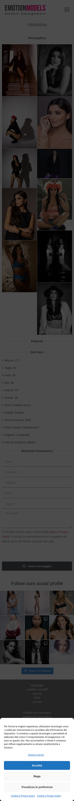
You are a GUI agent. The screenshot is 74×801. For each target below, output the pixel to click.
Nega (37, 776)
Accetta (37, 765)
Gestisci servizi (36, 755)
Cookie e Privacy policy (23, 796)
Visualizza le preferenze (37, 787)
